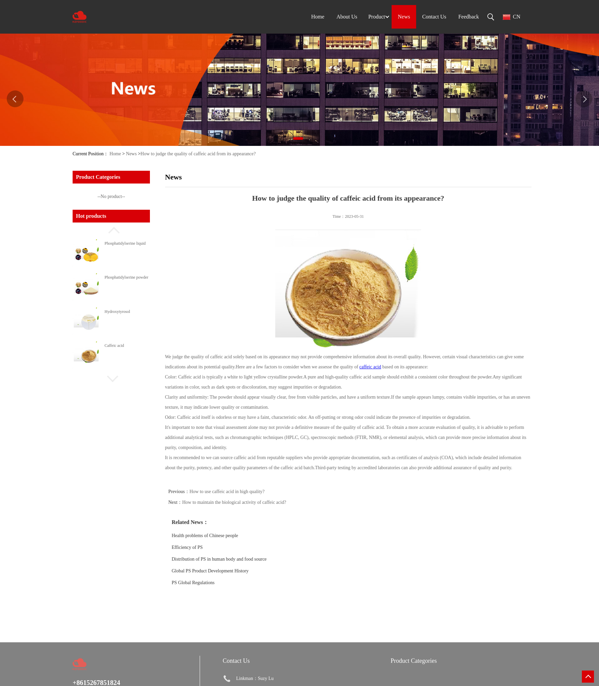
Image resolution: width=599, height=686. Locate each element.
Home (115, 153)
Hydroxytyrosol (117, 311)
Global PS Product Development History (227, 570)
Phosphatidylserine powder (126, 277)
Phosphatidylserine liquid (125, 243)
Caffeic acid (114, 345)
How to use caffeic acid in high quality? (244, 491)
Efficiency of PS (204, 547)
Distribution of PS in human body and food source (236, 559)
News (131, 153)
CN (511, 17)
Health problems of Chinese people (222, 535)
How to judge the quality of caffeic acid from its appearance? (198, 153)
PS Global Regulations (210, 582)
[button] (111, 229)
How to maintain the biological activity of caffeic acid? (251, 502)
